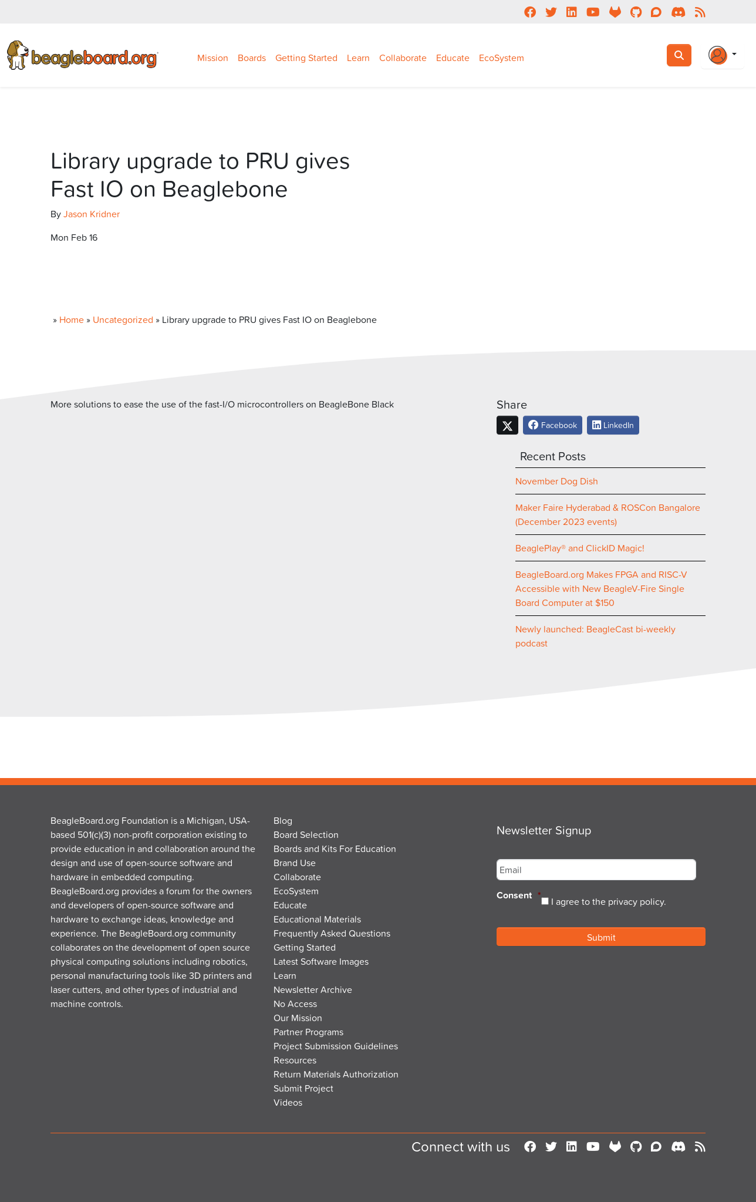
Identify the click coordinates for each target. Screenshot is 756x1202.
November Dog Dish (556, 480)
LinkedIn (613, 424)
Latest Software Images (321, 961)
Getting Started (306, 57)
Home (71, 319)
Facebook (552, 424)
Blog (283, 820)
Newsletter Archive (313, 989)
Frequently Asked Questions (332, 933)
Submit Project (303, 1088)
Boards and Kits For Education (335, 848)
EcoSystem (501, 57)
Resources (295, 1059)
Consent (519, 896)
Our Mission (298, 1017)
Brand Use (295, 862)
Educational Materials (317, 919)
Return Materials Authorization (336, 1074)
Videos (288, 1102)
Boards (252, 57)
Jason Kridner (91, 213)
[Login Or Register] (722, 55)
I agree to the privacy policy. (608, 901)
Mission (212, 57)
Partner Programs (308, 1031)
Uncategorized (123, 319)
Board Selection (306, 834)
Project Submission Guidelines (336, 1045)
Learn (358, 57)
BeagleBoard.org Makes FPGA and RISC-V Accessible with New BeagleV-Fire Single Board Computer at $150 (601, 588)
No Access (295, 1003)
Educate (453, 57)
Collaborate (403, 57)
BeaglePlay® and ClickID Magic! (579, 547)
